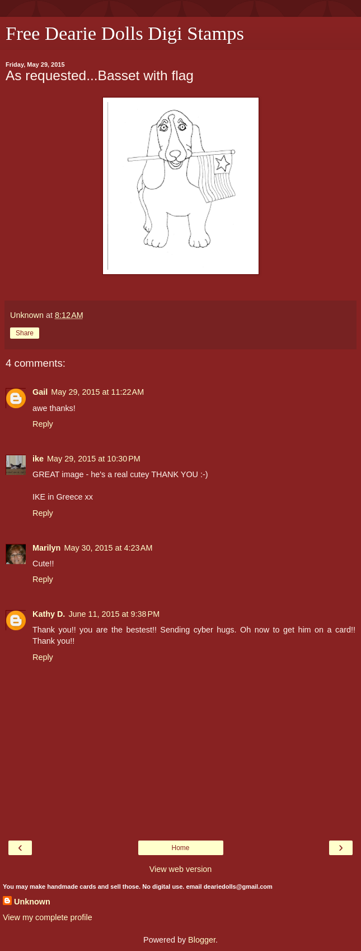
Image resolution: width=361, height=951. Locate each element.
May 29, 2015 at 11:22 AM (97, 391)
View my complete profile (47, 917)
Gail (40, 391)
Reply (42, 423)
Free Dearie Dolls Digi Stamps (125, 33)
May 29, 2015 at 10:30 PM (93, 458)
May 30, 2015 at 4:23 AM (108, 547)
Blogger (201, 939)
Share (25, 333)
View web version (180, 869)
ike (38, 458)
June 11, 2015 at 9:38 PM (114, 614)
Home (180, 848)
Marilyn (46, 547)
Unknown (32, 901)
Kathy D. (48, 614)
